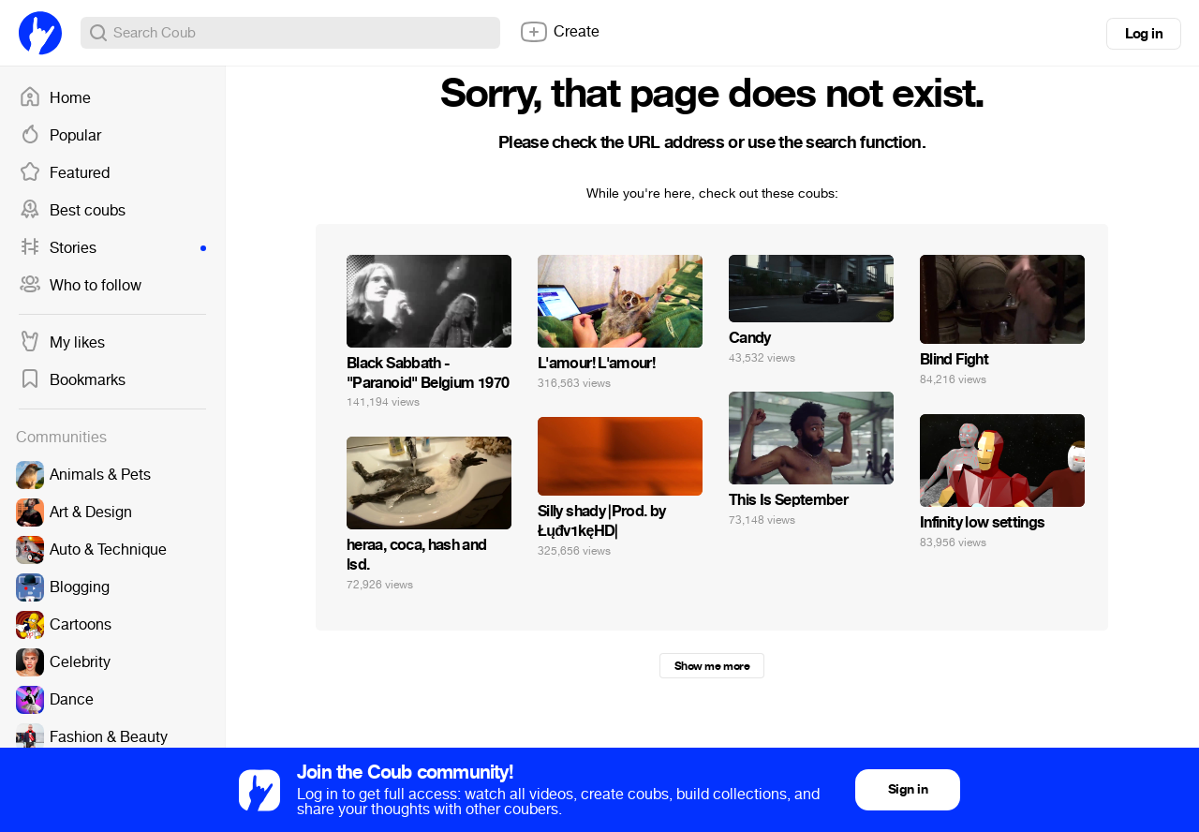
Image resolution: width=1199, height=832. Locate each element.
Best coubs (72, 211)
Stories (112, 248)
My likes (62, 343)
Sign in (907, 789)
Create (559, 32)
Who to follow (80, 286)
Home (55, 98)
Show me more (711, 666)
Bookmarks (72, 380)
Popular (60, 136)
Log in (1143, 33)
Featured (64, 173)
